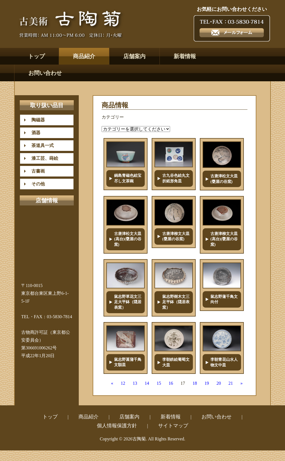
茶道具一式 (40, 145)
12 (123, 383)
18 (195, 383)
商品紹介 (84, 56)
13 (135, 383)
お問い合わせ (45, 73)
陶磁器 (36, 119)
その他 (36, 184)
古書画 (36, 171)
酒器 (33, 132)
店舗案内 (134, 56)
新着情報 (185, 56)
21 (231, 383)
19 (207, 383)
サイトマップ (173, 425)
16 (171, 383)
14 (147, 383)
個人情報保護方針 (117, 425)
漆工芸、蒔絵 (42, 158)
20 (219, 383)
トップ (36, 56)
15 (159, 383)
